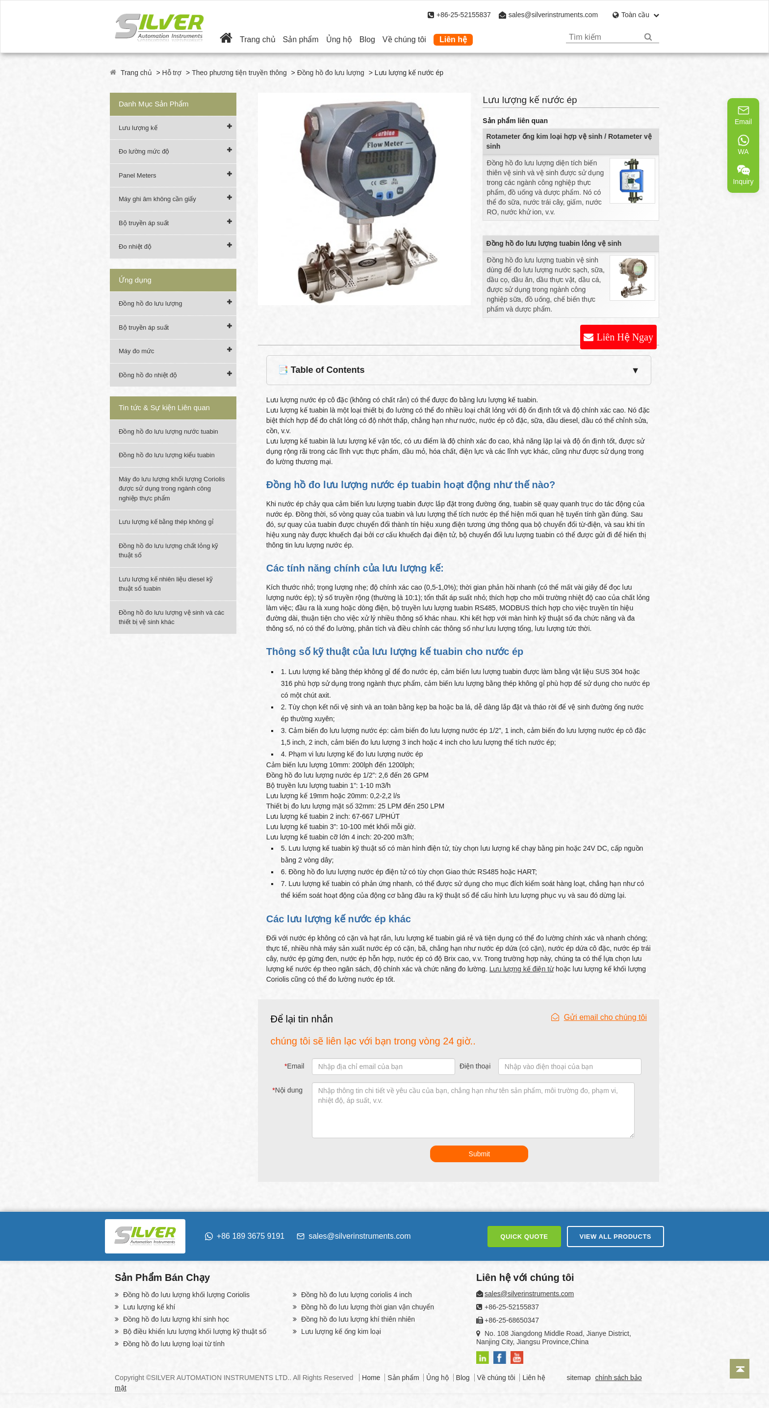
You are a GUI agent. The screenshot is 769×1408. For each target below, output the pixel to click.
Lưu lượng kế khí (148, 1307)
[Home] (226, 39)
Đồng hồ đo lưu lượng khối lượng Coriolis (185, 1295)
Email (294, 1066)
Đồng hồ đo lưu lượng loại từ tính (173, 1344)
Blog (367, 39)
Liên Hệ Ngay (625, 337)
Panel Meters (137, 175)
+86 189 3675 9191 (244, 1236)
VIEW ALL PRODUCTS (615, 1236)
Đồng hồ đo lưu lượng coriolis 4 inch (355, 1295)
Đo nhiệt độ (135, 246)
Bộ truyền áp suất (144, 223)
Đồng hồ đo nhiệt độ (148, 375)
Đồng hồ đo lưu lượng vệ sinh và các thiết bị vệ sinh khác (171, 617)
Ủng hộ (339, 39)
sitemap (579, 1378)
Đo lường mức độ (144, 151)
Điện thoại (475, 1066)
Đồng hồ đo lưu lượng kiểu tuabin (167, 455)
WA (743, 145)
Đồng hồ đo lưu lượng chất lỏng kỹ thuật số (168, 550)
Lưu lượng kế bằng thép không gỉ (166, 521)
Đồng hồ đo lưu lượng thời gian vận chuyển (366, 1307)
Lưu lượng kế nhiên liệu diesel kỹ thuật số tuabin (166, 584)
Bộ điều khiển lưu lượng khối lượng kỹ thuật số (193, 1331)
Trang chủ (258, 39)
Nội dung (287, 1090)
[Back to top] (739, 1369)
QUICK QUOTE (524, 1236)
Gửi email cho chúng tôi (599, 1017)
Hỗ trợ (172, 73)
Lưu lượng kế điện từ (521, 969)
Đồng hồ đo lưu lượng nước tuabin (168, 431)
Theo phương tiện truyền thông (239, 73)
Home (371, 1378)
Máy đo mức (136, 351)
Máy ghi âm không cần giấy (157, 199)
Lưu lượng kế (138, 127)
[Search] (648, 37)
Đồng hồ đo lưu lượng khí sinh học (175, 1319)
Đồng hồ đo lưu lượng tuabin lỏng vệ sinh (553, 243)
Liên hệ (453, 39)
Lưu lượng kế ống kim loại (340, 1331)
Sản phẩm (301, 39)
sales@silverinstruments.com (553, 15)
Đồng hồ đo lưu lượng (330, 73)
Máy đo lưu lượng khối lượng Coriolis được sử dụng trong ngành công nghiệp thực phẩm (172, 488)
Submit (479, 1154)
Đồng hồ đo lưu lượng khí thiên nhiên (357, 1319)
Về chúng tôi (404, 39)
